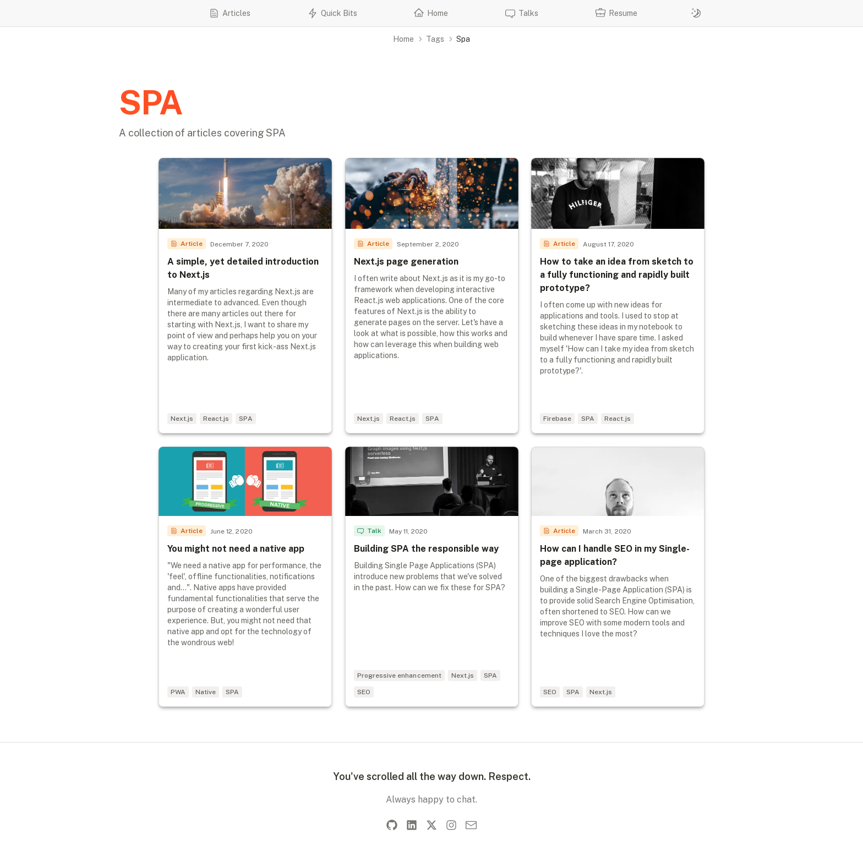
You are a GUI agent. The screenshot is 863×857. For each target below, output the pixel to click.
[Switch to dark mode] (696, 13)
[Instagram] (451, 825)
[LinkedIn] (411, 825)
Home (403, 39)
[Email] (471, 825)
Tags (435, 39)
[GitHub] (391, 825)
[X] (431, 825)
